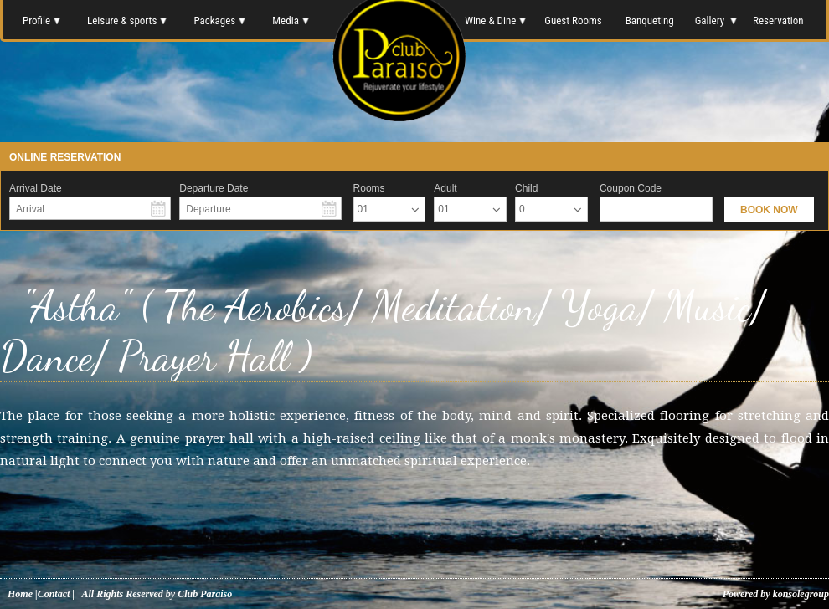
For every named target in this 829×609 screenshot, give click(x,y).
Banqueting (649, 20)
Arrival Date (35, 188)
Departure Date (213, 188)
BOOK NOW (769, 210)
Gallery (715, 20)
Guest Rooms (572, 20)
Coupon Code (631, 188)
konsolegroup (799, 594)
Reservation (779, 20)
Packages (219, 20)
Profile (41, 20)
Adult (445, 188)
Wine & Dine (494, 20)
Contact (54, 594)
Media (290, 20)
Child (526, 188)
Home (20, 594)
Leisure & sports (127, 20)
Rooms (369, 188)
